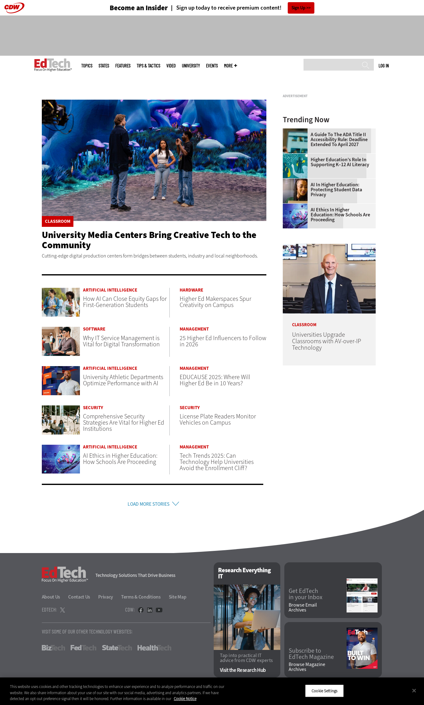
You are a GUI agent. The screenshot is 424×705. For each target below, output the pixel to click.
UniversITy (191, 65)
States (103, 65)
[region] (212, 691)
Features (122, 65)
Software (94, 329)
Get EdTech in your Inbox (305, 596)
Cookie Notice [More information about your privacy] (185, 698)
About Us (51, 598)
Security (93, 407)
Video (171, 65)
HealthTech (154, 649)
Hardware (191, 290)
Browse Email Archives (303, 609)
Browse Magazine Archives (307, 669)
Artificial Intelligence (110, 290)
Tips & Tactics (148, 65)
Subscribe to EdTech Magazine (311, 656)
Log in (383, 65)
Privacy (105, 598)
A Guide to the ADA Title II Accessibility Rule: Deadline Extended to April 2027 (339, 217)
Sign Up (298, 8)
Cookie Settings (324, 690)
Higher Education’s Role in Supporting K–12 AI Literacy (340, 239)
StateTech (117, 649)
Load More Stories (148, 505)
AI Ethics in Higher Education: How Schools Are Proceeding (340, 292)
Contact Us (79, 598)
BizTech (53, 649)
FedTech (83, 649)
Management (194, 329)
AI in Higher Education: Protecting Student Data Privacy (336, 267)
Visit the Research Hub (243, 672)
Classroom (57, 221)
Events (212, 65)
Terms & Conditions (141, 598)
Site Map (177, 598)
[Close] (414, 690)
